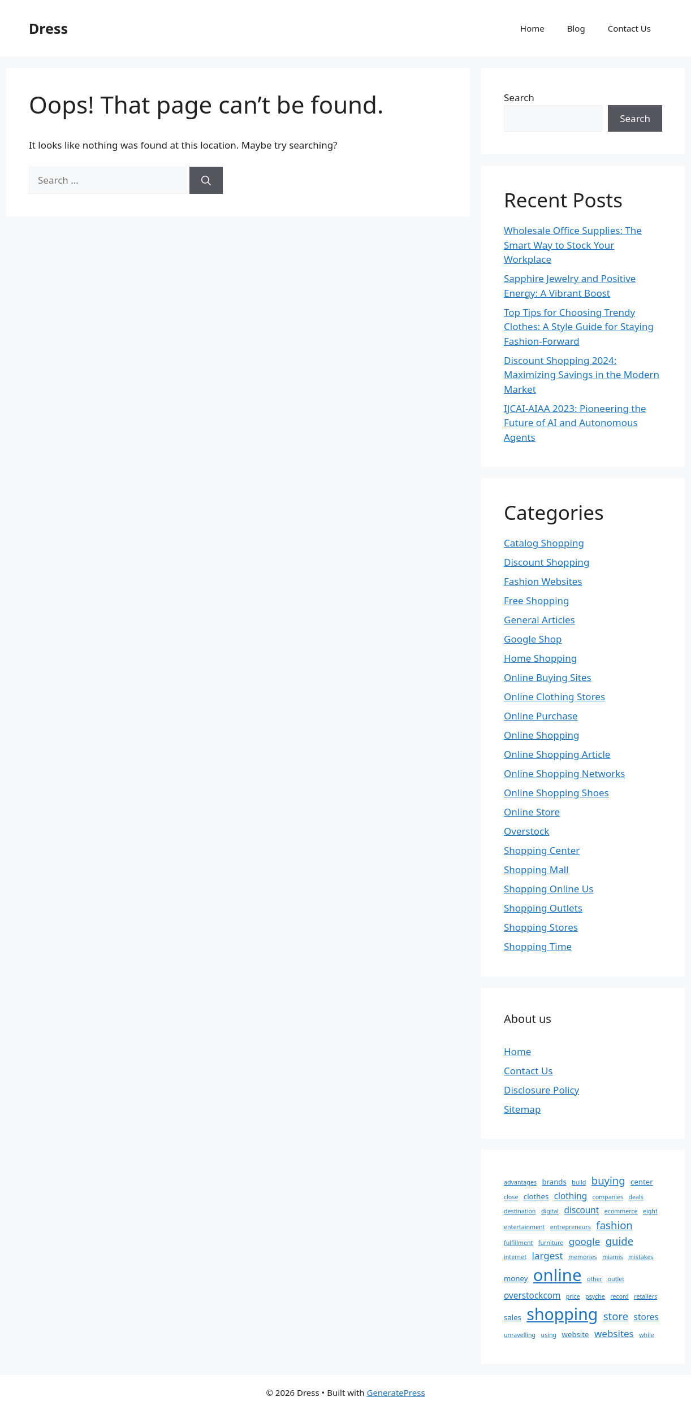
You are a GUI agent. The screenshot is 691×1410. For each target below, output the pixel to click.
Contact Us (629, 28)
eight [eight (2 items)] (650, 1211)
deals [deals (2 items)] (636, 1197)
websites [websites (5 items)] (614, 1333)
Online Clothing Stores (554, 696)
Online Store (532, 811)
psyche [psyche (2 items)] (595, 1296)
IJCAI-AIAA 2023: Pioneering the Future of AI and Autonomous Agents (575, 423)
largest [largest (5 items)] (547, 1255)
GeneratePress (395, 1392)
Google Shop (533, 638)
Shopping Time (538, 946)
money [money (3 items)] (516, 1278)
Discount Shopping (546, 562)
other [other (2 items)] (594, 1279)
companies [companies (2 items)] (608, 1197)
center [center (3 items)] (641, 1182)
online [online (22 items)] (557, 1275)
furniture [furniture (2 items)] (551, 1243)
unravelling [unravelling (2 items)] (519, 1335)
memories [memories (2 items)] (582, 1257)
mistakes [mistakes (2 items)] (640, 1257)
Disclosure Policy (541, 1089)
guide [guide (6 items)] (619, 1241)
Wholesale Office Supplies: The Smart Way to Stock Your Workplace (573, 245)
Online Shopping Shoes (556, 792)
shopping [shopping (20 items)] (562, 1314)
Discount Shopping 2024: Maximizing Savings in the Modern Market (581, 375)
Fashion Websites (543, 581)
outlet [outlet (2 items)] (616, 1279)
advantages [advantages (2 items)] (520, 1182)
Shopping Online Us (548, 888)
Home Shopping (540, 658)
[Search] (206, 180)
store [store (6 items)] (615, 1316)
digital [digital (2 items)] (550, 1211)
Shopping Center (542, 850)
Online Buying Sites (547, 677)
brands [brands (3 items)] (554, 1182)
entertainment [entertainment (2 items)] (524, 1227)
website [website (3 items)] (575, 1334)
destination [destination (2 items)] (519, 1211)
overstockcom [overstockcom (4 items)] (532, 1295)
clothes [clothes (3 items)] (536, 1196)
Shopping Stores (541, 927)
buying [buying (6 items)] (608, 1180)
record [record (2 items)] (619, 1296)
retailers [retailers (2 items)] (645, 1296)
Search (519, 97)
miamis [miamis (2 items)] (612, 1257)
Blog (576, 28)
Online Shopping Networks (564, 773)
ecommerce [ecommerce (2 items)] (621, 1211)
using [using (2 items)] (549, 1335)
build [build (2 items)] (579, 1182)
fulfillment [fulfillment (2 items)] (518, 1243)
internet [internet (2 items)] (515, 1257)
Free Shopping (536, 600)
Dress (48, 28)
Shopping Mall (536, 869)
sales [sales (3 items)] (512, 1317)
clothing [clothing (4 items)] (570, 1195)
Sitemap (522, 1109)
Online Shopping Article (557, 754)
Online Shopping (541, 734)
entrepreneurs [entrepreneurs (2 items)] (570, 1227)
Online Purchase (540, 715)
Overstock (526, 831)
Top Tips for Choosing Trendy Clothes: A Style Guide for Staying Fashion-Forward (579, 327)
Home (532, 28)
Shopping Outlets (543, 907)
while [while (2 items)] (646, 1335)
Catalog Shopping (544, 542)
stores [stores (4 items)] (646, 1316)
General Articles (539, 619)
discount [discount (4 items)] (581, 1210)
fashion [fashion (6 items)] (614, 1225)
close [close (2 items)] (511, 1197)
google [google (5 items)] (585, 1241)
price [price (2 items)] (573, 1296)
